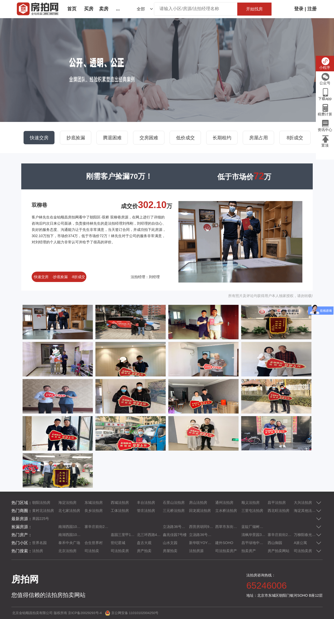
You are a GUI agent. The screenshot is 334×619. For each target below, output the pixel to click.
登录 (298, 8)
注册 (312, 8)
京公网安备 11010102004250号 (135, 613)
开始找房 (254, 9)
